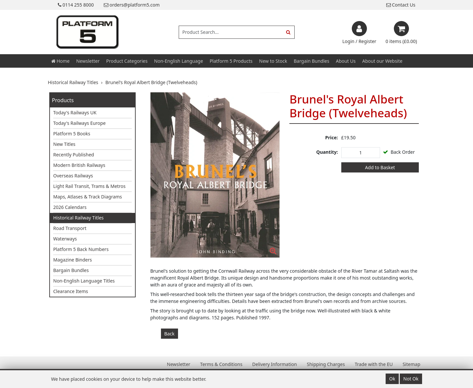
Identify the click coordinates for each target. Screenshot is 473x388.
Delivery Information (274, 364)
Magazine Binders (72, 260)
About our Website (382, 61)
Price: (331, 137)
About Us (345, 61)
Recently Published (73, 154)
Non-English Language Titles (84, 281)
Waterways (65, 239)
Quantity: (327, 152)
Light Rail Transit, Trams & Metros (89, 186)
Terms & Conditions (221, 364)
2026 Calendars (70, 207)
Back (169, 334)
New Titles (64, 144)
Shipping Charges (326, 364)
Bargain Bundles (311, 61)
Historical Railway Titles (78, 218)
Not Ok (410, 379)
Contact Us (401, 5)
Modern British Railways (79, 165)
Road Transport (69, 228)
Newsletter (88, 61)
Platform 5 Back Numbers (81, 249)
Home (60, 61)
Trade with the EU (374, 364)
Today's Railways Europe (79, 123)
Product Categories (126, 61)
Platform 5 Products (231, 61)
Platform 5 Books (71, 133)
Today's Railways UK (75, 112)
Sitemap (411, 364)
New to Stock (273, 61)
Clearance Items (70, 291)
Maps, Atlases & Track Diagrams (87, 197)
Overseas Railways (73, 175)
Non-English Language (178, 61)
